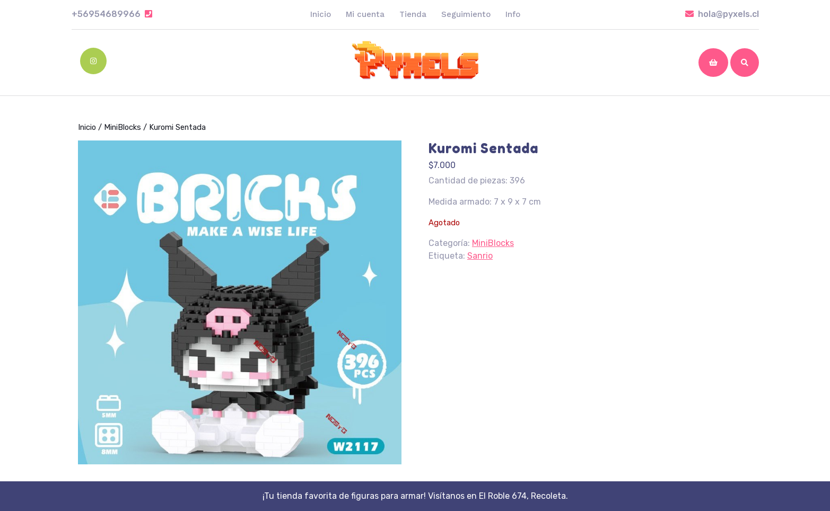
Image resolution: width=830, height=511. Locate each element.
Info (512, 14)
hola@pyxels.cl (722, 14)
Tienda (412, 14)
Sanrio (480, 256)
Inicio (320, 14)
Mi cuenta (365, 14)
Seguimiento (466, 14)
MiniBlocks (122, 127)
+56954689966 (112, 14)
